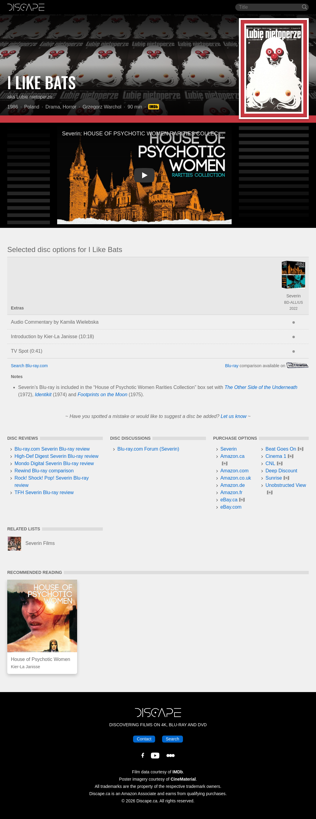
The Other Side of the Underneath (260, 387)
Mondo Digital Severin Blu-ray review (54, 463)
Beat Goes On (281, 449)
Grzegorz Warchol (102, 106)
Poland (31, 106)
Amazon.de (232, 485)
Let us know (233, 416)
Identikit (43, 394)
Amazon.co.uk (235, 478)
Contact (144, 738)
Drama (52, 106)
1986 (12, 106)
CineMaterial (183, 779)
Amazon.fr (231, 492)
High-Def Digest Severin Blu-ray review (56, 456)
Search (172, 738)
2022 (293, 308)
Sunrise (274, 478)
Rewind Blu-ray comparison (44, 470)
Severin (293, 295)
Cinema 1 (276, 456)
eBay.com (231, 507)
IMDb (177, 771)
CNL (270, 463)
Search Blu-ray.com (29, 365)
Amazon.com (234, 470)
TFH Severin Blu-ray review (44, 492)
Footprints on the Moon (103, 394)
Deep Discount (281, 470)
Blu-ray (231, 365)
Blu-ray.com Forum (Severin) (148, 449)
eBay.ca (229, 499)
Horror (69, 106)
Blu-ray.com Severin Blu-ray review (52, 449)
